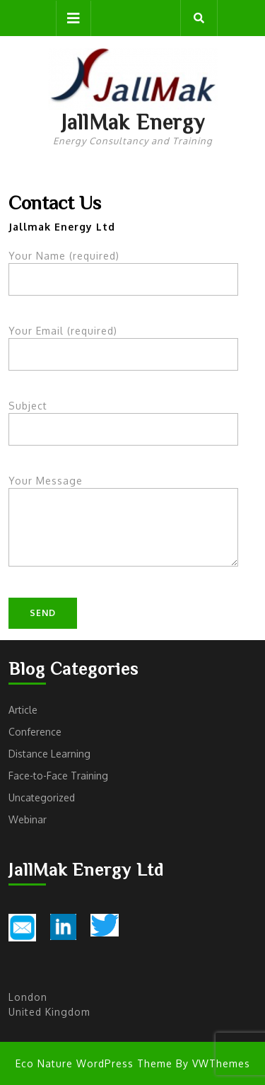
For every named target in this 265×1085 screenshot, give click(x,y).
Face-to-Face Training (58, 776)
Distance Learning (49, 754)
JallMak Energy (133, 121)
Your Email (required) (123, 343)
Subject (123, 418)
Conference (34, 732)
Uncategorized (41, 797)
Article (22, 710)
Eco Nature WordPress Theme (94, 1063)
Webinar (27, 819)
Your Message (123, 530)
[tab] (73, 18)
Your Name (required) (123, 268)
